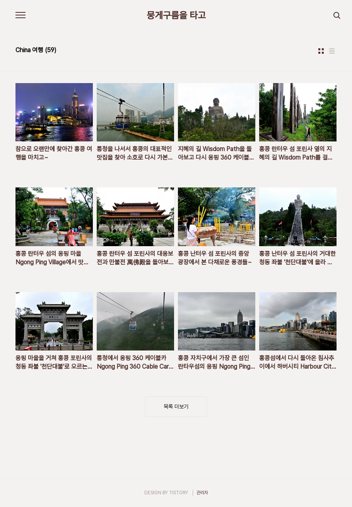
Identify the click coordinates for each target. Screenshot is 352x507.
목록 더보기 (176, 406)
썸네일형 (321, 51)
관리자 (202, 492)
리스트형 (332, 51)
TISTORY (178, 492)
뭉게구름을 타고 (176, 15)
